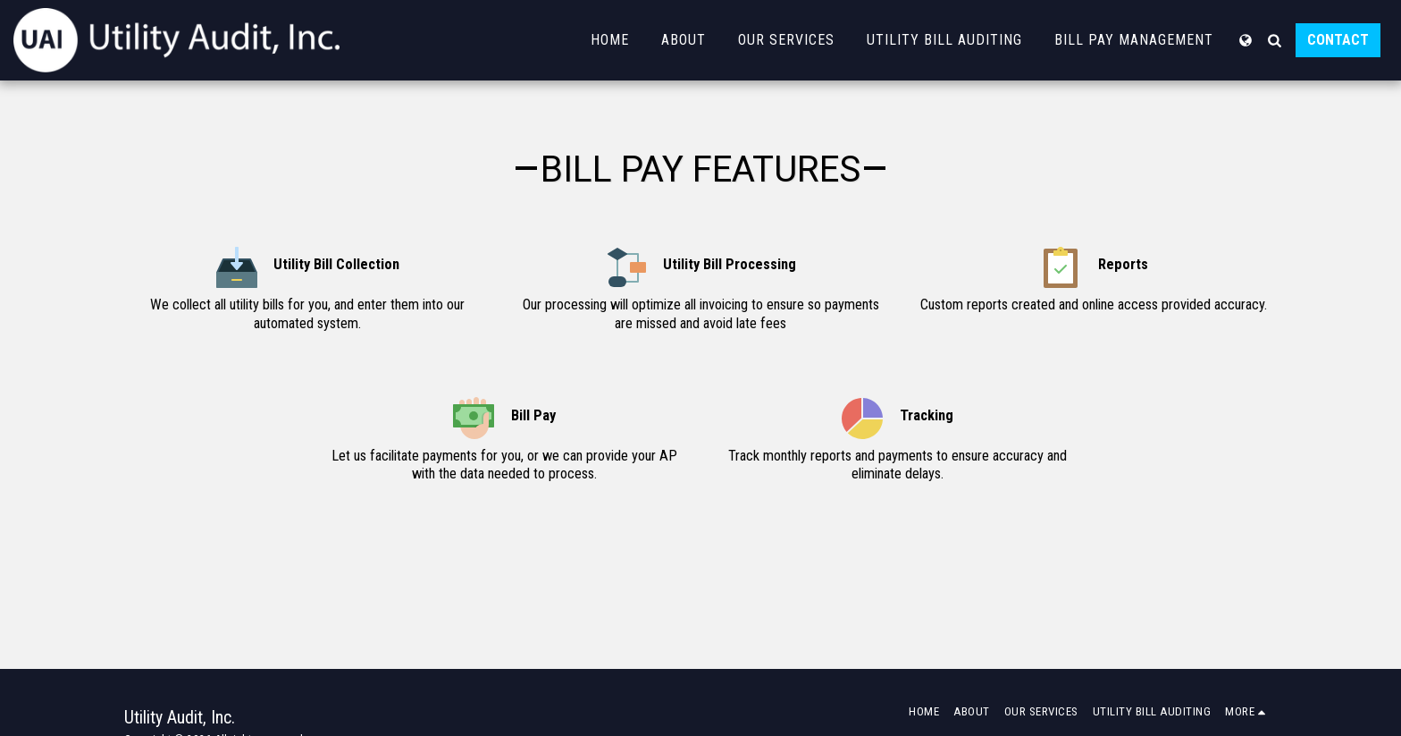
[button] (1274, 40)
